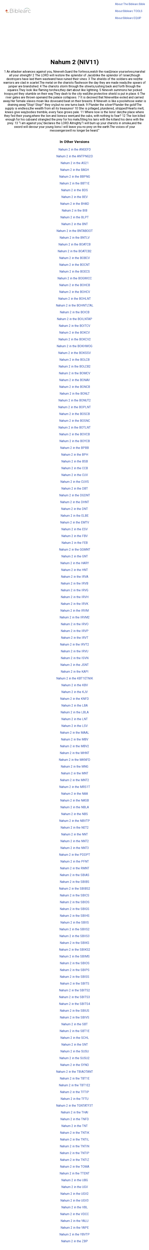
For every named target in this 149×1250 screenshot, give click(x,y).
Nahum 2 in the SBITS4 (74, 1004)
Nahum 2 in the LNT (74, 719)
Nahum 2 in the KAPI (74, 671)
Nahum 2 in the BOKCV (74, 332)
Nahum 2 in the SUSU (74, 1051)
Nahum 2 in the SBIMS (74, 956)
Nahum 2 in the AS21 (75, 163)
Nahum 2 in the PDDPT (74, 855)
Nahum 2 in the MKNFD (74, 760)
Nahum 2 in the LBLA (75, 712)
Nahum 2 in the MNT (74, 773)
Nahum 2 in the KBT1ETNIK (74, 678)
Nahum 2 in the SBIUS (74, 1010)
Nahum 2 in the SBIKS (74, 943)
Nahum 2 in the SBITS (74, 983)
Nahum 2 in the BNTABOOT (74, 231)
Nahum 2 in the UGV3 (74, 1200)
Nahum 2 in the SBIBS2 (74, 888)
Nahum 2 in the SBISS (74, 977)
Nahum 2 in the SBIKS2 (74, 949)
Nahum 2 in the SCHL (74, 1038)
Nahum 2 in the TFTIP (74, 1092)
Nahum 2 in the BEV (74, 197)
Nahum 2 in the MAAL (74, 732)
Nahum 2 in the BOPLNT (74, 407)
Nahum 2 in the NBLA (74, 807)
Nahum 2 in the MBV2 (74, 746)
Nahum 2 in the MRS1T (74, 787)
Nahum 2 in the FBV (74, 536)
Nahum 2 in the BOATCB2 (75, 251)
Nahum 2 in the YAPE (75, 1227)
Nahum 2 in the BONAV (74, 380)
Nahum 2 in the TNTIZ (74, 1160)
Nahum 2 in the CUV (74, 475)
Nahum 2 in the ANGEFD (74, 149)
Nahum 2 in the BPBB (74, 448)
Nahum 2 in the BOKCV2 (74, 339)
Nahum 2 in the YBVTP (74, 1234)
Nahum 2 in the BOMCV (74, 373)
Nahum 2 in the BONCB (74, 387)
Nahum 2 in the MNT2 (74, 780)
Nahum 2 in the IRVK (74, 604)
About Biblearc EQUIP (128, 18)
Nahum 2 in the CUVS (74, 482)
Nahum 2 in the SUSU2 (74, 1058)
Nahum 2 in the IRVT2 (74, 644)
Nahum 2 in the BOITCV (74, 326)
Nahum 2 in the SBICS (74, 895)
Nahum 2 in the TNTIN (74, 1146)
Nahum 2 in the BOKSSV (74, 353)
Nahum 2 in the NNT (74, 834)
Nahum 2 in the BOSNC (74, 421)
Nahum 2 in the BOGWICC (74, 278)
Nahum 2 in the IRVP (74, 631)
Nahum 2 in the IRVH (74, 597)
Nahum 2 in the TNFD (74, 1119)
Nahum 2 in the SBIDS (74, 902)
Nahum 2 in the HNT (74, 570)
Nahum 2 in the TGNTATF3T (74, 1105)
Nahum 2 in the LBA (74, 705)
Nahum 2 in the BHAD (74, 204)
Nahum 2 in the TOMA (74, 1166)
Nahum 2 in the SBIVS (74, 1017)
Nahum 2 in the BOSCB (74, 414)
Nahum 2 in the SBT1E (74, 1031)
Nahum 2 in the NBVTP (74, 821)
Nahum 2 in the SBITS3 (74, 997)
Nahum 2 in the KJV (74, 692)
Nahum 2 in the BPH (74, 454)
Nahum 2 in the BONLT (75, 393)
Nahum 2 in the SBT (74, 1024)
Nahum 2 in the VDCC (74, 1214)
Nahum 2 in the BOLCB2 (75, 366)
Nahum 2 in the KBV (74, 685)
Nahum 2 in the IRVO (74, 624)
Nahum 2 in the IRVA (74, 577)
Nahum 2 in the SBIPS (74, 970)
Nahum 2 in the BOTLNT (74, 427)
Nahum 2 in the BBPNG (74, 176)
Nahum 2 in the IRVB (74, 583)
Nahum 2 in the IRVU (74, 651)
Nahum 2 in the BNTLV (75, 237)
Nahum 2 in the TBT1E (74, 1078)
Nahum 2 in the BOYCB (74, 441)
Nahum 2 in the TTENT (74, 1173)
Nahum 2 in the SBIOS (74, 963)
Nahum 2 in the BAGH (74, 170)
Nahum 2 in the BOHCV (74, 292)
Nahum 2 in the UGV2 (74, 1194)
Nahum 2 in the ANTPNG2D (74, 156)
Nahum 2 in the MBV (74, 739)
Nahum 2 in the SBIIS (74, 922)
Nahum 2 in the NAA (74, 793)
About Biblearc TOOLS (128, 11)
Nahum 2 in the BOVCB (74, 434)
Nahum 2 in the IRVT (74, 638)
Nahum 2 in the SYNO (74, 1065)
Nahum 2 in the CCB (74, 468)
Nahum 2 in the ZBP (74, 1241)
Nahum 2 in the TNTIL (74, 1139)
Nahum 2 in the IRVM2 (75, 617)
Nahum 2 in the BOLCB (74, 360)
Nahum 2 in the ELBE (74, 515)
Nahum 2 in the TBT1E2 (74, 1085)
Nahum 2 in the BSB (74, 461)
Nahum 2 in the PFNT (74, 861)
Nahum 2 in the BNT (74, 224)
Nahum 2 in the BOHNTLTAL (74, 305)
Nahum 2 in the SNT (74, 1044)
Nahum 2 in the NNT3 (74, 848)
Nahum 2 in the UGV (74, 1187)
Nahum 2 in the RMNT (74, 868)
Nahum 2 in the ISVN (74, 658)
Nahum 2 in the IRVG (74, 590)
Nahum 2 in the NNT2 (74, 841)
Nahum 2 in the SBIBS (74, 882)
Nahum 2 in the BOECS (74, 271)
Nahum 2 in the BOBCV (74, 258)
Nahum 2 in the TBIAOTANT (74, 1072)
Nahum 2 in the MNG (74, 766)
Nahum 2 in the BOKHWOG (74, 346)
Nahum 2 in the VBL (74, 1207)
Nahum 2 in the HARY (74, 563)
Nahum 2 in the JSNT (74, 665)
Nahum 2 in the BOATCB (74, 244)
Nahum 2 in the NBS (74, 814)
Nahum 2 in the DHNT (74, 502)
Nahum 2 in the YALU (74, 1221)
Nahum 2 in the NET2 (75, 827)
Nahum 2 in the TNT (74, 1126)
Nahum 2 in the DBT (74, 488)
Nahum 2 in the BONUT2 (74, 400)
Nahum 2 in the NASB (74, 800)
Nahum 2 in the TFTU (74, 1099)
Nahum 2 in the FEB (75, 543)
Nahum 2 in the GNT (74, 556)
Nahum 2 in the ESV (74, 529)
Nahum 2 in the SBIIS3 (74, 936)
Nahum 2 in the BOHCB (74, 285)
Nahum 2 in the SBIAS (74, 875)
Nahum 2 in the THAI (74, 1112)
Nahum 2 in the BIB (74, 210)
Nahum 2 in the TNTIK (74, 1133)
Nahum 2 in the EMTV (74, 522)
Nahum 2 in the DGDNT (74, 495)
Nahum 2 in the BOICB (74, 312)
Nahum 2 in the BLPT (74, 217)
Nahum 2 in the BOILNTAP (74, 319)
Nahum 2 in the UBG (74, 1180)
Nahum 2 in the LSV (74, 726)
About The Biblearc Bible (130, 4)
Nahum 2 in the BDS (74, 190)
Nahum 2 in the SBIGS (74, 909)
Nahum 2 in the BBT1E (74, 183)
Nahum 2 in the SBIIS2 (74, 929)
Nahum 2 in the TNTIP (74, 1153)
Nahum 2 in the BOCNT (74, 265)
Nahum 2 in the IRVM (74, 610)
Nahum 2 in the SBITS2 (74, 990)
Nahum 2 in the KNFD (74, 699)
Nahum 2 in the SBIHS (74, 916)
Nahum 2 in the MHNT (74, 753)
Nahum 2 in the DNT (74, 509)
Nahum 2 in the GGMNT (74, 549)
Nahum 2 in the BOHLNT (74, 298)
